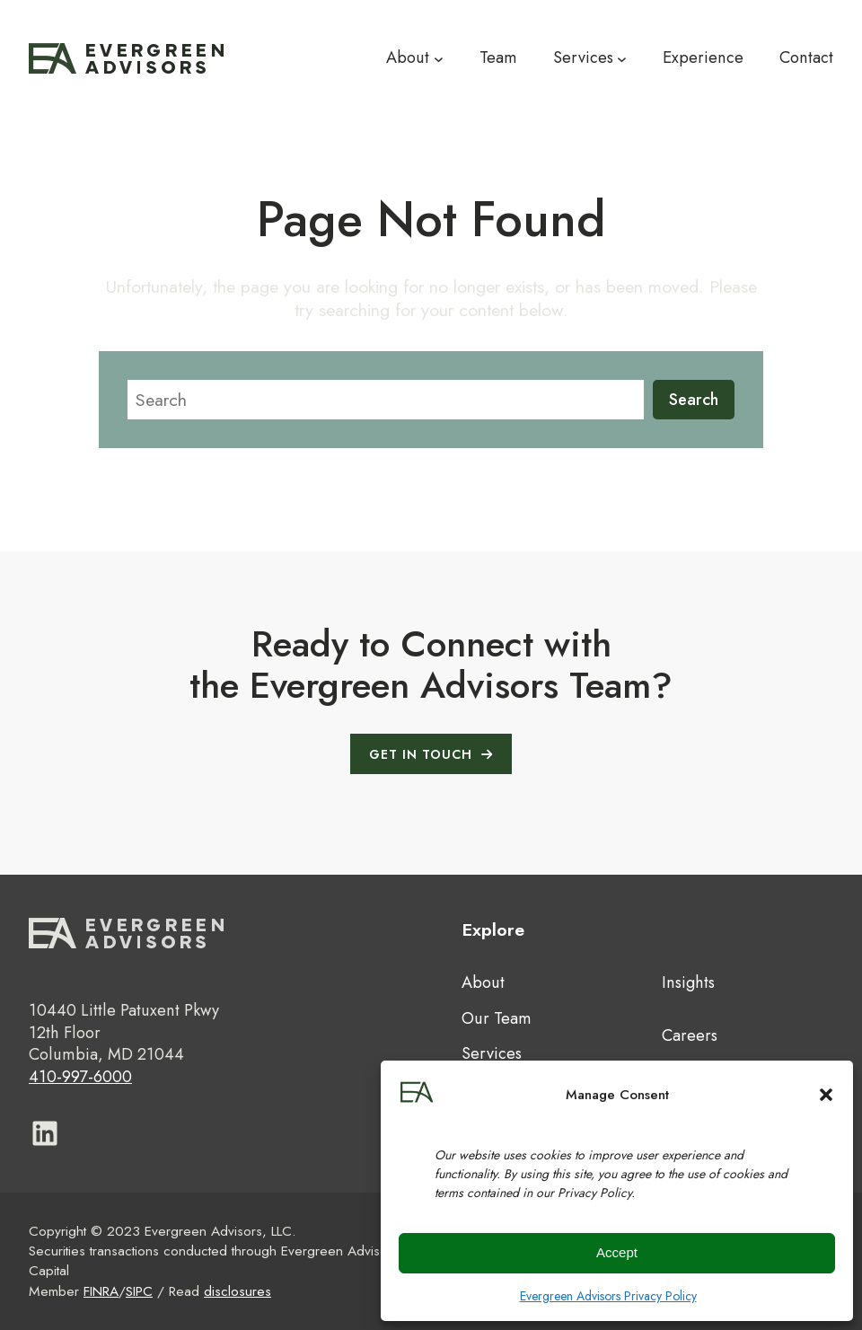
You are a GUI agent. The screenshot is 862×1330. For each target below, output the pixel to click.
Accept (617, 1252)
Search (693, 399)
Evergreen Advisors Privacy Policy (608, 1296)
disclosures (237, 1291)
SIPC (139, 1291)
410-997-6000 (80, 1076)
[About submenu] (439, 59)
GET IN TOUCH (420, 754)
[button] (826, 1095)
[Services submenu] (622, 59)
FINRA (101, 1291)
